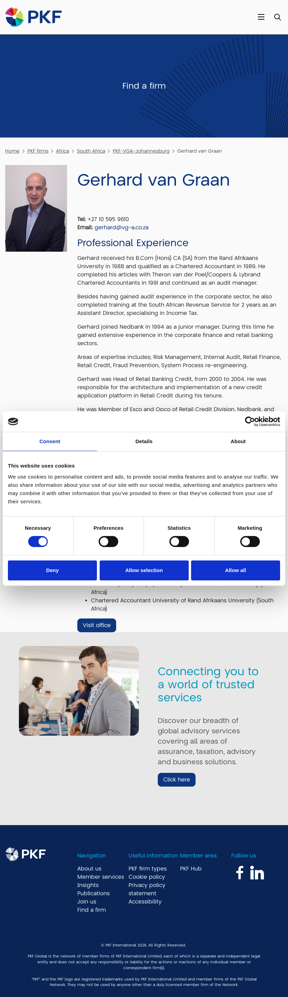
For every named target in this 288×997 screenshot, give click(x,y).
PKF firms (37, 151)
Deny (52, 570)
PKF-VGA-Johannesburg (141, 151)
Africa (62, 151)
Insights (88, 885)
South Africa (91, 151)
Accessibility (145, 901)
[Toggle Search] (277, 17)
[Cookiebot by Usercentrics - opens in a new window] (250, 421)
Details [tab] (144, 441)
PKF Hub (191, 868)
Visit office (97, 625)
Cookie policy (147, 877)
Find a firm (91, 910)
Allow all (235, 570)
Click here (176, 779)
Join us (86, 901)
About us (89, 868)
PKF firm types (148, 868)
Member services (100, 877)
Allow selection (144, 570)
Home (12, 151)
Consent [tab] (50, 441)
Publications (93, 893)
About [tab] (238, 441)
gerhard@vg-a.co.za (121, 227)
